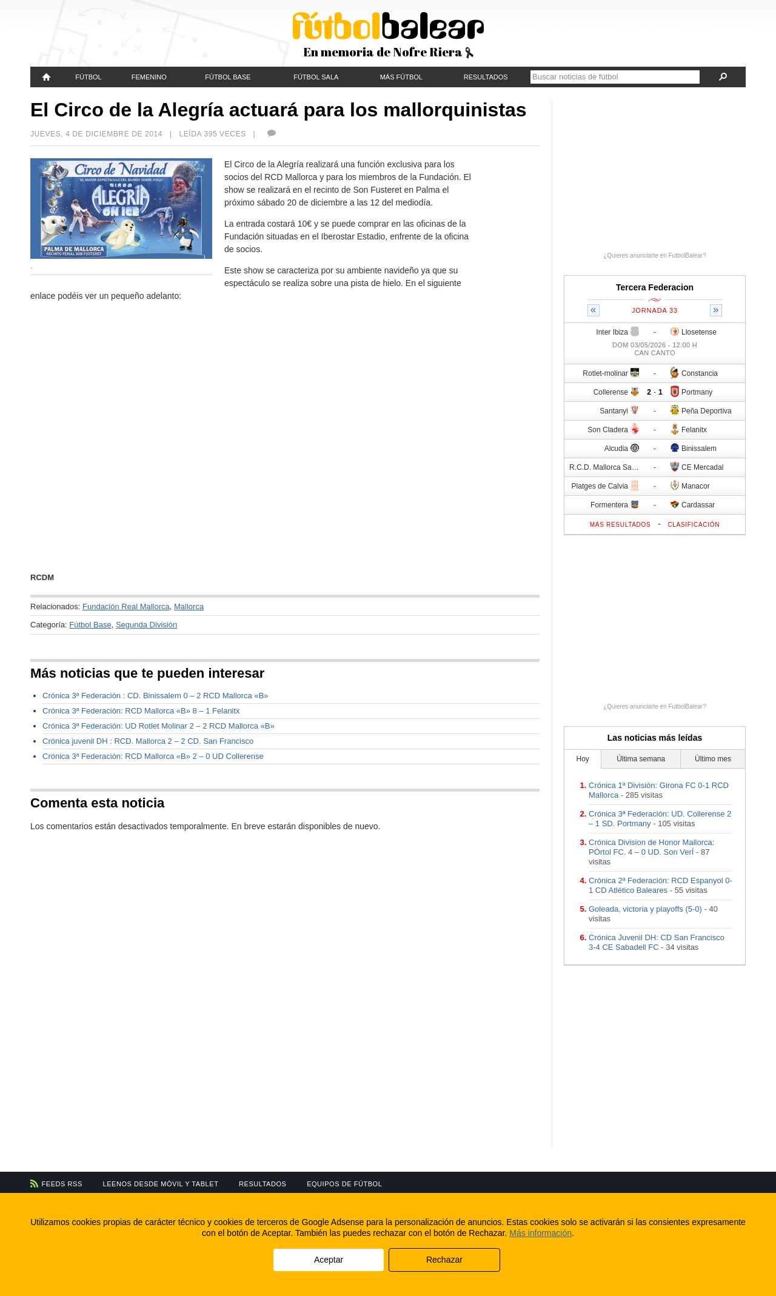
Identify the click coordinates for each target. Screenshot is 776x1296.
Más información (540, 1233)
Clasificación (693, 524)
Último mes (713, 759)
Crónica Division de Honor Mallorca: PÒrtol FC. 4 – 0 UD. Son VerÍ (651, 847)
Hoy (583, 759)
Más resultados (620, 524)
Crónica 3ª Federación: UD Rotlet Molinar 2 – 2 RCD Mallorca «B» (158, 725)
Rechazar (444, 1259)
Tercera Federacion (655, 287)
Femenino (149, 77)
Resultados (486, 77)
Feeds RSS (62, 1183)
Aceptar (328, 1259)
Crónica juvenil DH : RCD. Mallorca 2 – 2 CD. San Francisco (147, 741)
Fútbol (88, 77)
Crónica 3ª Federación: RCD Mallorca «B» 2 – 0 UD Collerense (153, 756)
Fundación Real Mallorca (126, 606)
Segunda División (146, 624)
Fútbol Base (227, 77)
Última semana (641, 759)
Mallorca (189, 606)
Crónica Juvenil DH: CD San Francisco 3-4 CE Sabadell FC (656, 942)
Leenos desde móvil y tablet (161, 1183)
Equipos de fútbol (344, 1183)
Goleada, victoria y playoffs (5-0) (645, 909)
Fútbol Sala (315, 77)
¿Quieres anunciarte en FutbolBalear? (654, 255)
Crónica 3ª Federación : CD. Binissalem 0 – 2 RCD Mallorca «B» (155, 695)
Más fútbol (401, 77)
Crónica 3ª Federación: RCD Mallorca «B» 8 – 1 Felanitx (141, 710)
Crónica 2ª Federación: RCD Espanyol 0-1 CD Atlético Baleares (660, 885)
